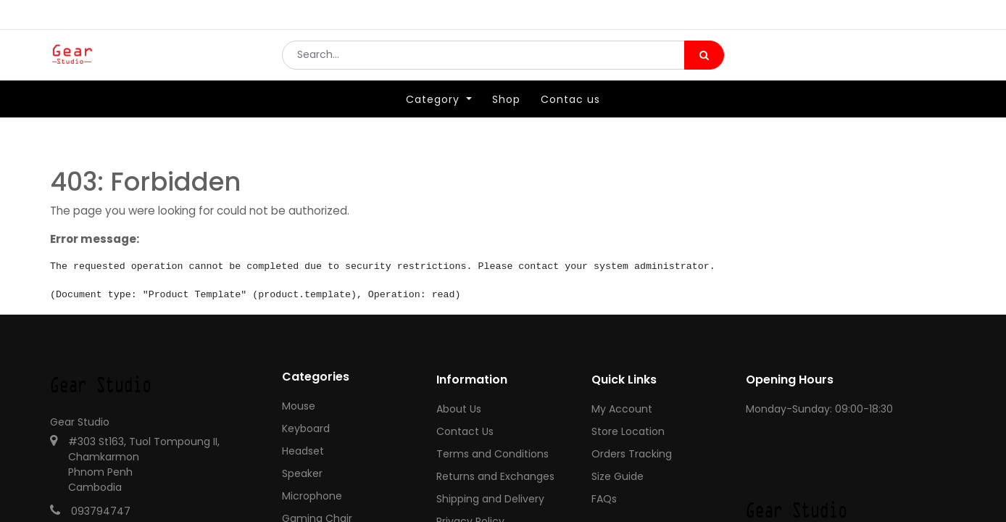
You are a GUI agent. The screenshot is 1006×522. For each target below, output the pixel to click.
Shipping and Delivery (490, 499)
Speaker (302, 473)
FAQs (604, 499)
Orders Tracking (631, 454)
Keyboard (306, 428)
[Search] (704, 62)
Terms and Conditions (492, 454)
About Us (458, 409)
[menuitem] (506, 114)
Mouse (298, 406)
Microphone (312, 496)
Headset (303, 451)
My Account (621, 409)
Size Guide (617, 476)
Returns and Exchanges (495, 476)
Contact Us (465, 431)
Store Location (628, 431)
